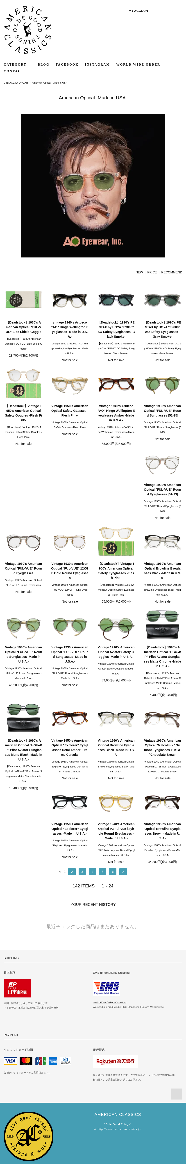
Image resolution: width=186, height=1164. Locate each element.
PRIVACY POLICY (17, 1134)
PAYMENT (12, 1115)
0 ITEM (172, 11)
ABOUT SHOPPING (18, 1127)
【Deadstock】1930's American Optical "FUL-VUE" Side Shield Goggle (23, 327)
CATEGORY (18, 64)
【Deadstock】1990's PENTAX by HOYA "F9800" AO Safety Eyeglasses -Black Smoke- (116, 329)
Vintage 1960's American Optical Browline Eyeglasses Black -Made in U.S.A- (23, 580)
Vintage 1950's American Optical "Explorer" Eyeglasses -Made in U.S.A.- (69, 754)
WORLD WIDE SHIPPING (142, 1108)
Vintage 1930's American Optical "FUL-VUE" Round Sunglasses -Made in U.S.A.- (69, 580)
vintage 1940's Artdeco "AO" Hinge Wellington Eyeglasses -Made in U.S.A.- (69, 329)
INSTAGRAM (97, 64)
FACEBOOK (67, 64)
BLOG (44, 64)
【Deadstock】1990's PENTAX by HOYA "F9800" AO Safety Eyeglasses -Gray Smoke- (162, 329)
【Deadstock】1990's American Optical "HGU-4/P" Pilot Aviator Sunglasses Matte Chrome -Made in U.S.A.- (23, 666)
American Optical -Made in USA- (50, 82)
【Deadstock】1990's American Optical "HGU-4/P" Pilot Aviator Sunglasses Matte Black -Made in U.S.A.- (69, 666)
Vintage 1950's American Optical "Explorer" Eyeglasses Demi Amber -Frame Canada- (116, 664)
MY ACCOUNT (139, 11)
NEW (139, 272)
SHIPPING (12, 1121)
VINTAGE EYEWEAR (16, 82)
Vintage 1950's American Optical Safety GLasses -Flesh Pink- (69, 410)
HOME (9, 1108)
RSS (68, 1127)
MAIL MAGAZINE (76, 1121)
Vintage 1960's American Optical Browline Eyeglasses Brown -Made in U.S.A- (162, 757)
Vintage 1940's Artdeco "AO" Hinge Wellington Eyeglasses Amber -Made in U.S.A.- (116, 413)
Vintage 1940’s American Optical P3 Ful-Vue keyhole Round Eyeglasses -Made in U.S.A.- (116, 757)
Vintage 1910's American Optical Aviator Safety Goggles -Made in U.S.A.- (162, 577)
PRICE (152, 272)
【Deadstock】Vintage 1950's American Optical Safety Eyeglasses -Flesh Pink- (162, 497)
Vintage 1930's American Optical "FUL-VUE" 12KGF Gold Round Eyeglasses (116, 497)
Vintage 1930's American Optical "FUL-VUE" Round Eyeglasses (69, 494)
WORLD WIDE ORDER (138, 64)
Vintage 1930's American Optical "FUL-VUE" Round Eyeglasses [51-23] (23, 494)
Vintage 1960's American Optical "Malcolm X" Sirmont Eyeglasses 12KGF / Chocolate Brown (23, 757)
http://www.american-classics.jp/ (119, 1055)
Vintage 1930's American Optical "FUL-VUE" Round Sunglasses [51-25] (162, 410)
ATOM (78, 1127)
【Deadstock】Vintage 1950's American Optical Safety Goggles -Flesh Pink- (23, 413)
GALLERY (71, 1108)
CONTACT (14, 71)
